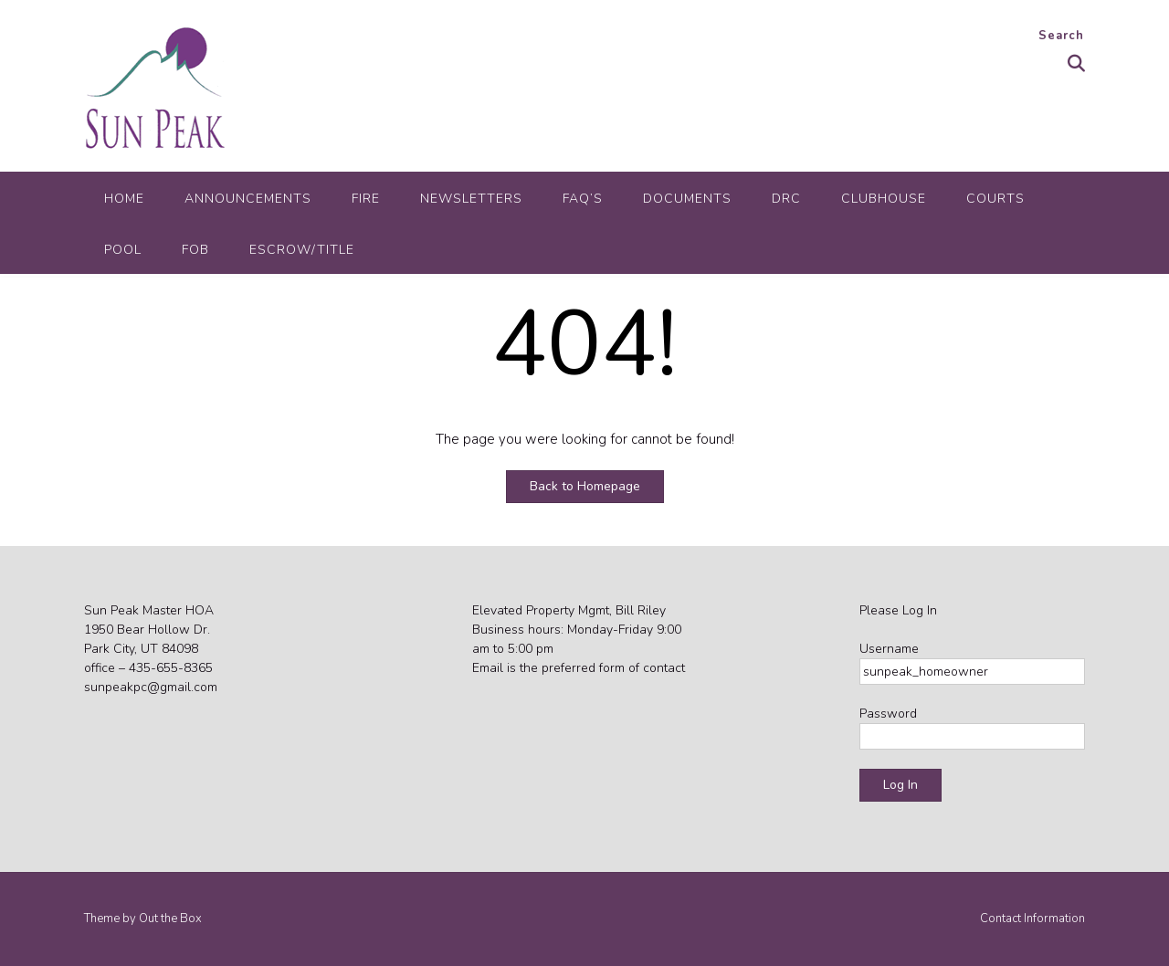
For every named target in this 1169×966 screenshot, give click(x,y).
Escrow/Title (301, 249)
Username (889, 648)
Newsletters (471, 198)
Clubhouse (883, 198)
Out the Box (170, 918)
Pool (123, 249)
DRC (786, 198)
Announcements (247, 198)
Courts (995, 198)
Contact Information (1032, 919)
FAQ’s (583, 198)
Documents (687, 198)
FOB (195, 249)
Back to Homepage (585, 486)
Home (124, 198)
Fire (366, 198)
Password (888, 713)
